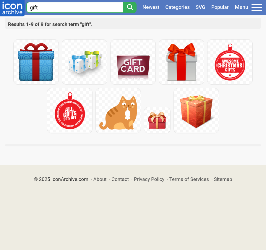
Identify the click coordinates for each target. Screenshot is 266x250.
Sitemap (223, 179)
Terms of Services (189, 179)
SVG (200, 7)
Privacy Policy (149, 179)
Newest (150, 7)
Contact (120, 179)
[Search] (130, 7)
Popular (220, 7)
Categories (177, 7)
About (100, 179)
